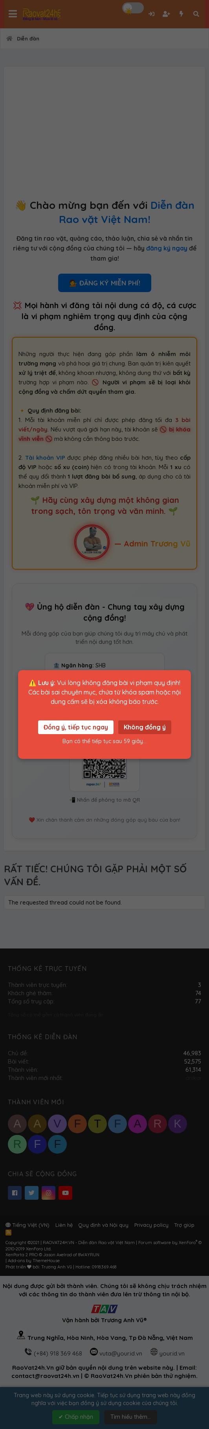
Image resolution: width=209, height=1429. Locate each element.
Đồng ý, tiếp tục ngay (76, 727)
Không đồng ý (145, 727)
